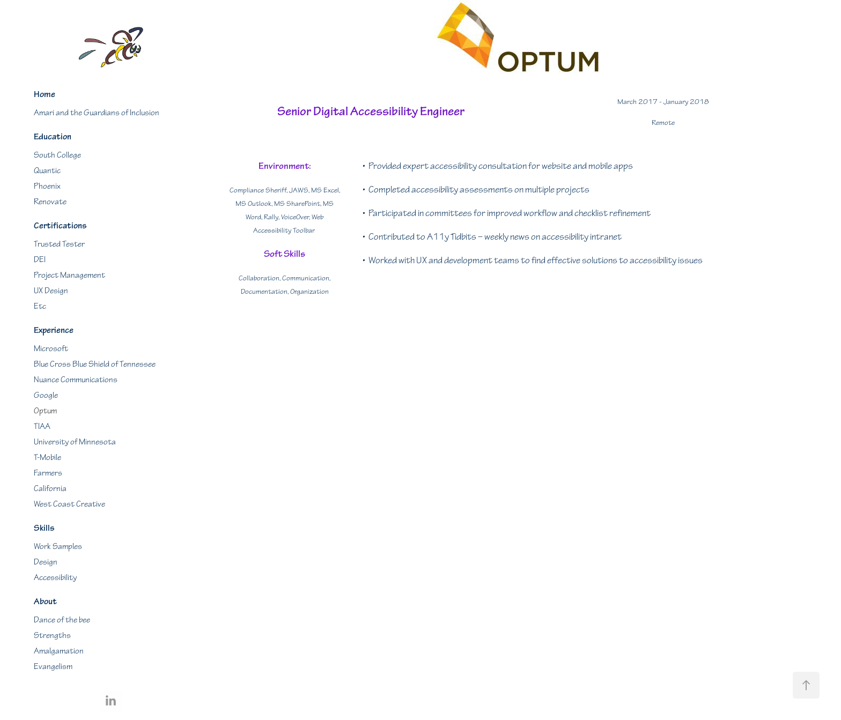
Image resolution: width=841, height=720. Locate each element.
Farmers (48, 473)
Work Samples (58, 546)
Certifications (60, 225)
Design (45, 562)
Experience (53, 330)
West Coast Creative (69, 504)
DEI (40, 260)
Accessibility (55, 578)
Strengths (52, 635)
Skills (44, 528)
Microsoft (51, 349)
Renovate (50, 202)
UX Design (51, 291)
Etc (40, 306)
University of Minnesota (75, 442)
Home (44, 94)
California (50, 489)
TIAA (42, 426)
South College (57, 155)
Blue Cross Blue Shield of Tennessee (95, 364)
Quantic (47, 171)
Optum (45, 411)
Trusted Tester (59, 244)
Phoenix (47, 186)
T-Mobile (47, 457)
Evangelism (53, 667)
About (45, 601)
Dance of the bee (62, 620)
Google (46, 395)
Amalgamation (59, 651)
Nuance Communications (75, 380)
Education (52, 136)
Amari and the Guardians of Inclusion (96, 113)
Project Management (69, 275)
